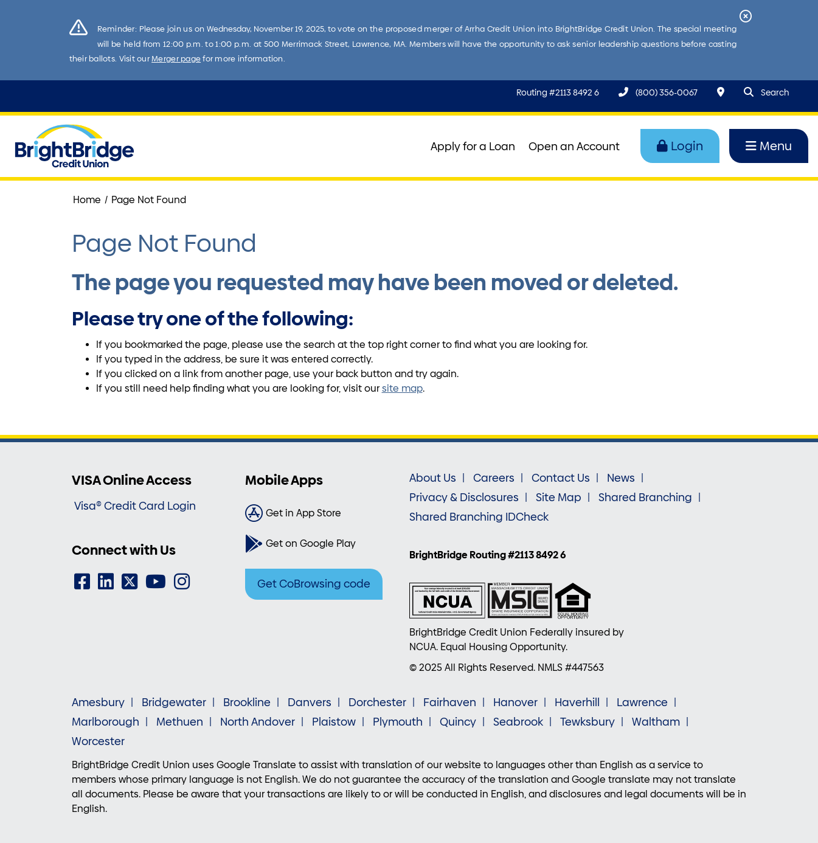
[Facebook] (82, 581)
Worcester (98, 741)
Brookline (247, 702)
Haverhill (577, 702)
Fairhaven (449, 702)
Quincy (458, 721)
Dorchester (377, 702)
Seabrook (518, 721)
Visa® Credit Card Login (135, 506)
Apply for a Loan (473, 146)
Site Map (558, 497)
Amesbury (98, 702)
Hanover (515, 702)
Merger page (176, 59)
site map (402, 388)
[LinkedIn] (106, 581)
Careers (494, 478)
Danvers (309, 702)
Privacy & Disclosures (464, 497)
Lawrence (642, 702)
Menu (769, 146)
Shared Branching (645, 497)
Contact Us (561, 478)
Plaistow (334, 721)
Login (680, 146)
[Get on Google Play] (322, 544)
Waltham (656, 721)
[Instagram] (182, 581)
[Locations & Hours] (720, 92)
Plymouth (398, 721)
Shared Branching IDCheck (479, 517)
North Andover (257, 721)
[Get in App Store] (322, 513)
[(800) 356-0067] (658, 92)
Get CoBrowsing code (313, 584)
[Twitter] (129, 581)
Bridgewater (174, 702)
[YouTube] (155, 581)
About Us (432, 478)
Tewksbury (587, 721)
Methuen (179, 721)
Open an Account (574, 146)
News (621, 478)
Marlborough (105, 721)
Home (87, 200)
